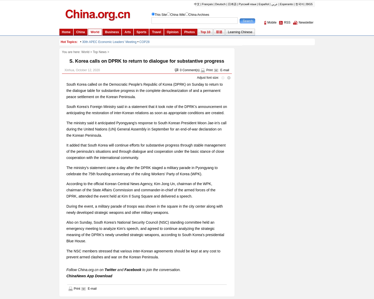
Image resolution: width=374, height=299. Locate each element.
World (85, 52)
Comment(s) (190, 70)
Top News (100, 52)
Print (209, 70)
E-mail (224, 70)
